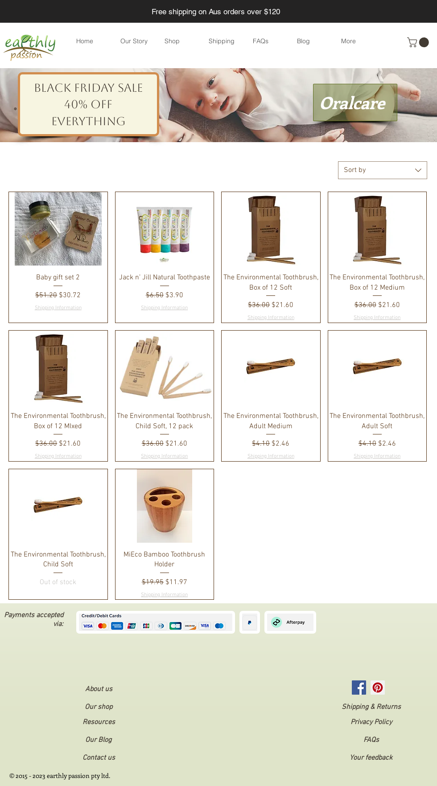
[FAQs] (371, 740)
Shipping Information (58, 308)
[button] (419, 42)
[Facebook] (359, 687)
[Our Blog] (98, 740)
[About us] (98, 689)
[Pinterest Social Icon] (378, 687)
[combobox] (382, 170)
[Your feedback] (371, 758)
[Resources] (98, 722)
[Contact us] (98, 758)
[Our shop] (98, 707)
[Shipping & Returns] (371, 707)
